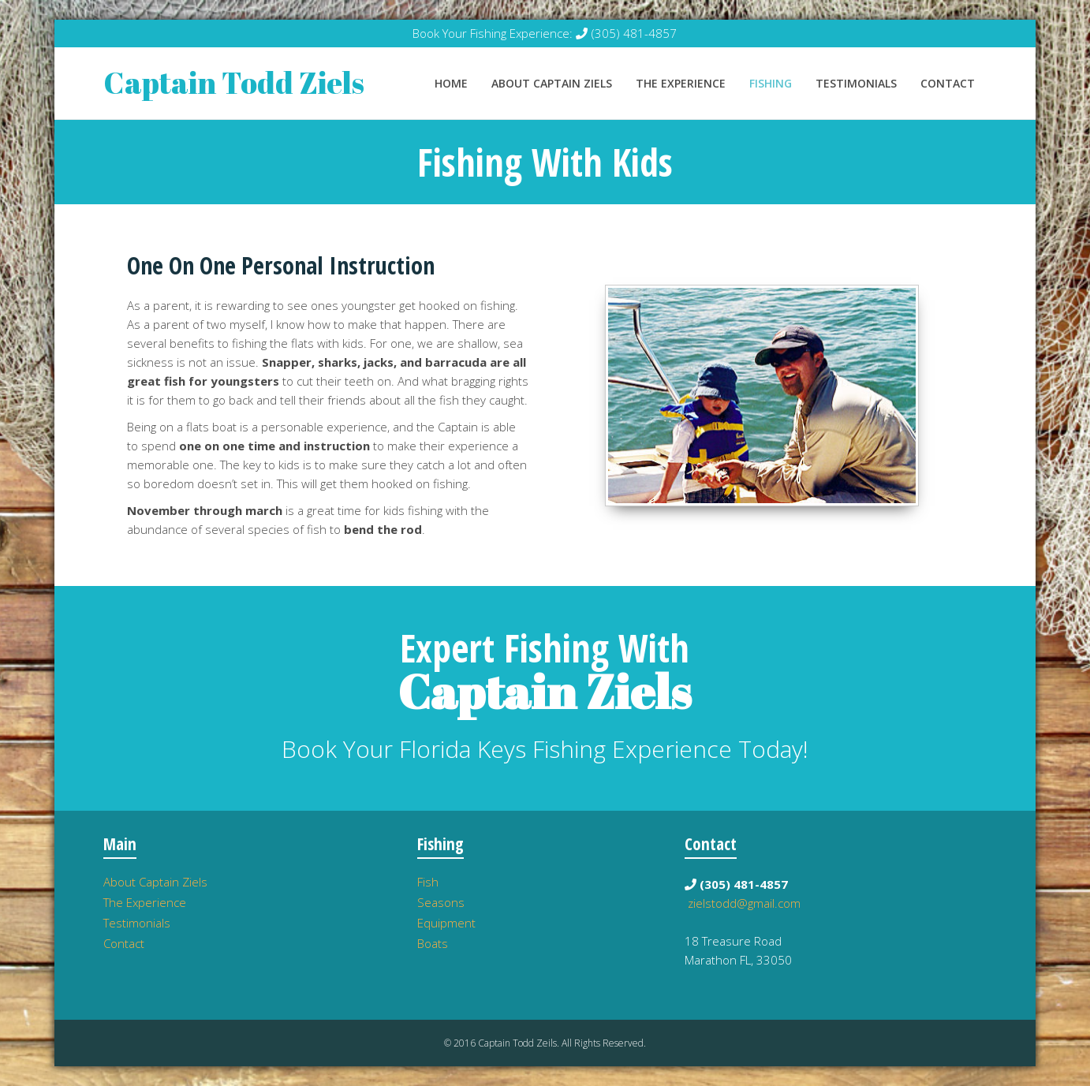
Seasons (441, 902)
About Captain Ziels (551, 83)
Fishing (770, 83)
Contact (947, 83)
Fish (428, 882)
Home (451, 83)
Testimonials (856, 83)
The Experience (681, 83)
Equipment (446, 923)
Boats (432, 943)
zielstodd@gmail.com (744, 903)
